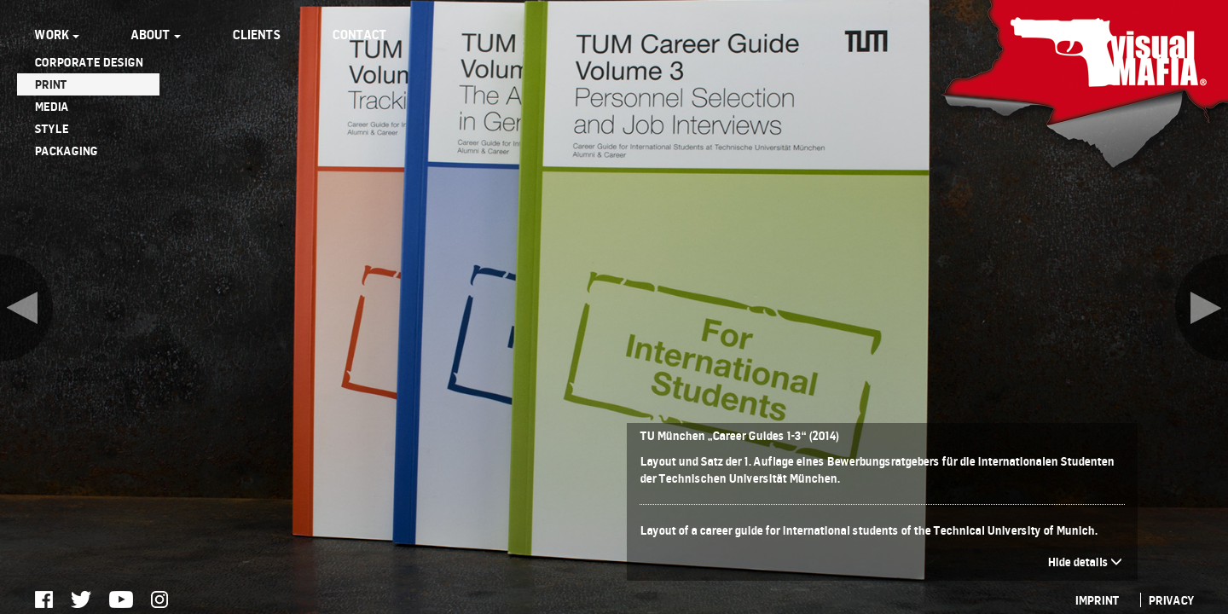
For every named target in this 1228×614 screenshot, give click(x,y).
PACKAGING (65, 150)
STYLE (51, 128)
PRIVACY (1171, 600)
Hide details (1084, 561)
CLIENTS (256, 34)
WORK (56, 34)
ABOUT (155, 34)
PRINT (50, 84)
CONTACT (359, 34)
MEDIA (51, 106)
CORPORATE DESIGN (88, 62)
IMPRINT (1096, 600)
